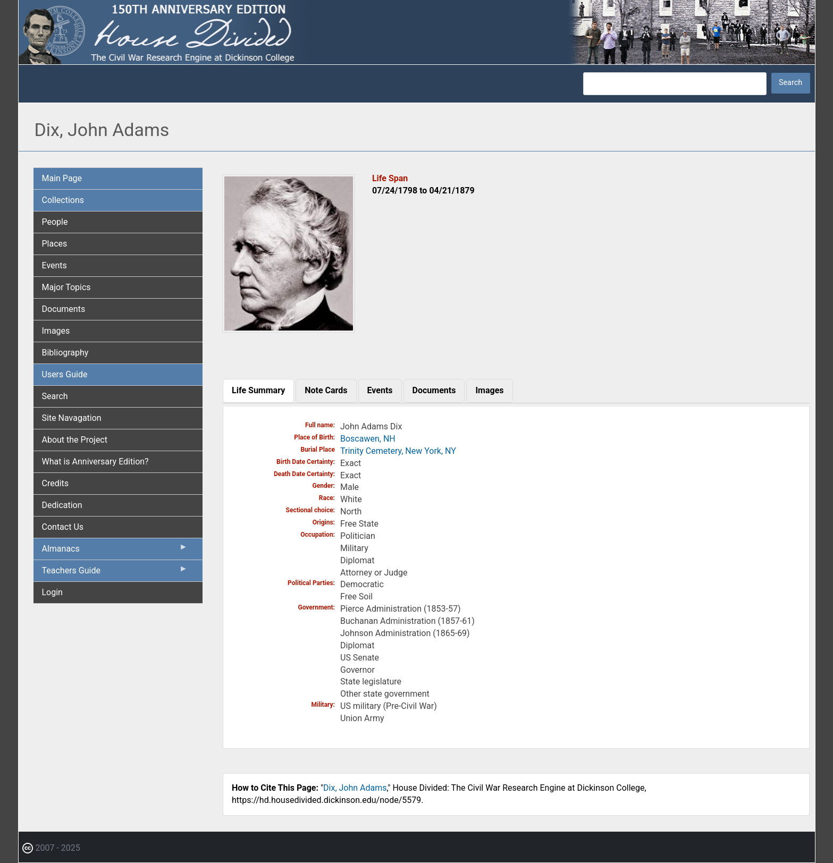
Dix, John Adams (354, 788)
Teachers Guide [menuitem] (115, 572)
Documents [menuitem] (64, 309)
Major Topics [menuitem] (66, 287)
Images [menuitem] (56, 331)
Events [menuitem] (54, 265)
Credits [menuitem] (55, 483)
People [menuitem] (55, 222)
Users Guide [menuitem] (65, 374)
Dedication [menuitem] (62, 505)
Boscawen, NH (368, 439)
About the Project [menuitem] (74, 440)
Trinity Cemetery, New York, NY (398, 451)
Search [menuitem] (55, 396)
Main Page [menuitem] (62, 178)
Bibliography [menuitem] (65, 353)
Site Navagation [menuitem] (72, 418)
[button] (288, 329)
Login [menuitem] (52, 592)
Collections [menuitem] (63, 200)
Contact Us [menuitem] (63, 527)
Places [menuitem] (55, 244)
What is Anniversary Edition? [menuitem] (95, 461)
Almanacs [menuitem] (115, 551)
